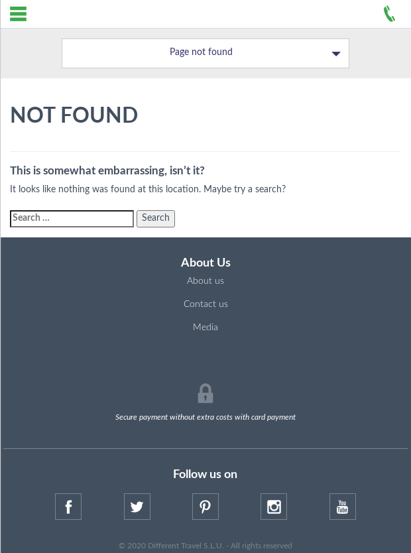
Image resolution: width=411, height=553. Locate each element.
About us (205, 281)
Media (205, 327)
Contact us (206, 304)
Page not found (255, 53)
